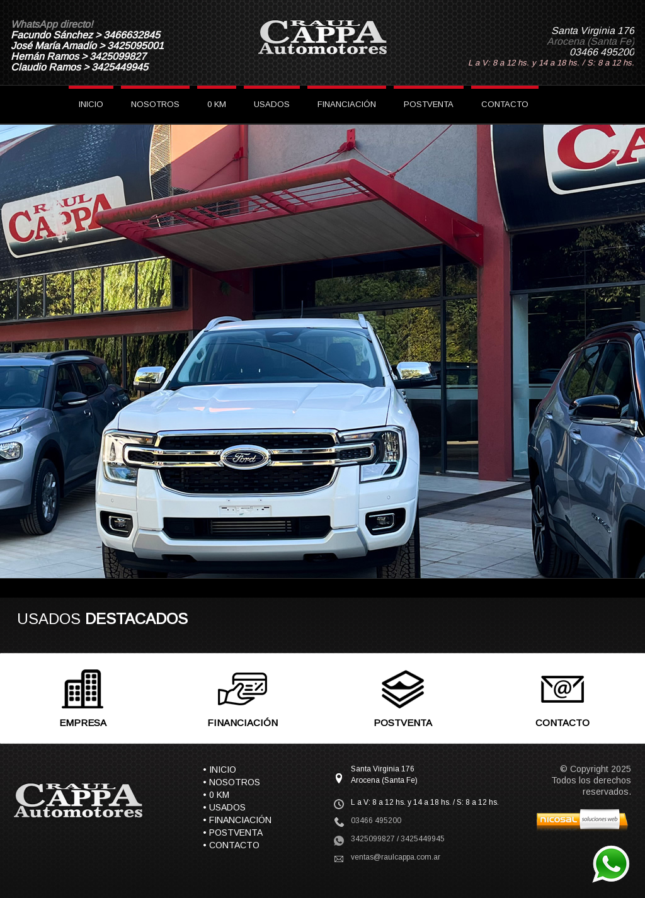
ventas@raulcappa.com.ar (395, 857)
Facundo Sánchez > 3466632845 (85, 35)
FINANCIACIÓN (346, 104)
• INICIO (219, 769)
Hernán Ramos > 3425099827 (78, 56)
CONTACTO (504, 104)
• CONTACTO (231, 845)
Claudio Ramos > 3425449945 (79, 67)
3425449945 (423, 838)
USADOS (272, 104)
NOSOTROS (155, 104)
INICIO (91, 104)
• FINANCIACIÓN (237, 820)
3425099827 (373, 838)
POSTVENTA (429, 104)
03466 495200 (601, 52)
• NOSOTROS (231, 782)
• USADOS (224, 807)
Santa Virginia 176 (592, 30)
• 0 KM (216, 795)
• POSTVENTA (233, 832)
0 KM (216, 104)
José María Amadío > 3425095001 (87, 45)
